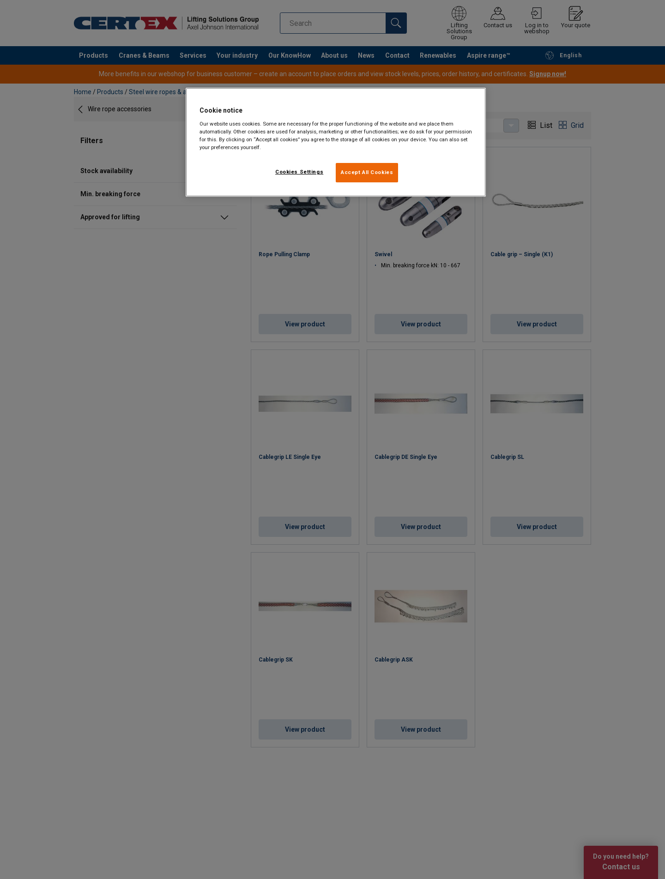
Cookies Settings (299, 172)
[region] (336, 142)
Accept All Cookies (367, 172)
